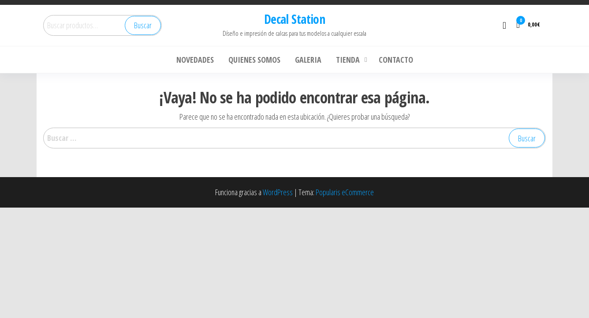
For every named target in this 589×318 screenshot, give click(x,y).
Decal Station (294, 19)
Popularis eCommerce (345, 192)
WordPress (278, 192)
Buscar (143, 25)
